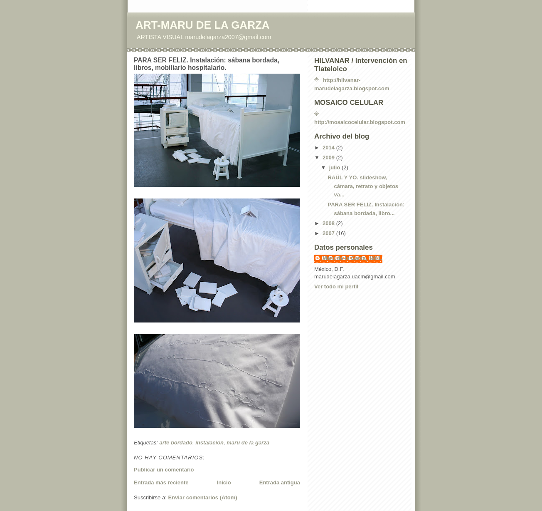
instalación (209, 442)
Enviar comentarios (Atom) (202, 497)
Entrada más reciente (161, 482)
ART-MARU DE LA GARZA (203, 25)
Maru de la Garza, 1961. (352, 258)
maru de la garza (248, 442)
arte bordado (175, 442)
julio (335, 167)
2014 (329, 147)
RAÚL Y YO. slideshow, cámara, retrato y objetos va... (363, 186)
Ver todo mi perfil (336, 286)
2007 (329, 233)
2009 (329, 157)
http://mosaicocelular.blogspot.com (359, 122)
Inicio (224, 482)
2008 (329, 223)
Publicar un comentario (164, 469)
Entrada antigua (279, 482)
